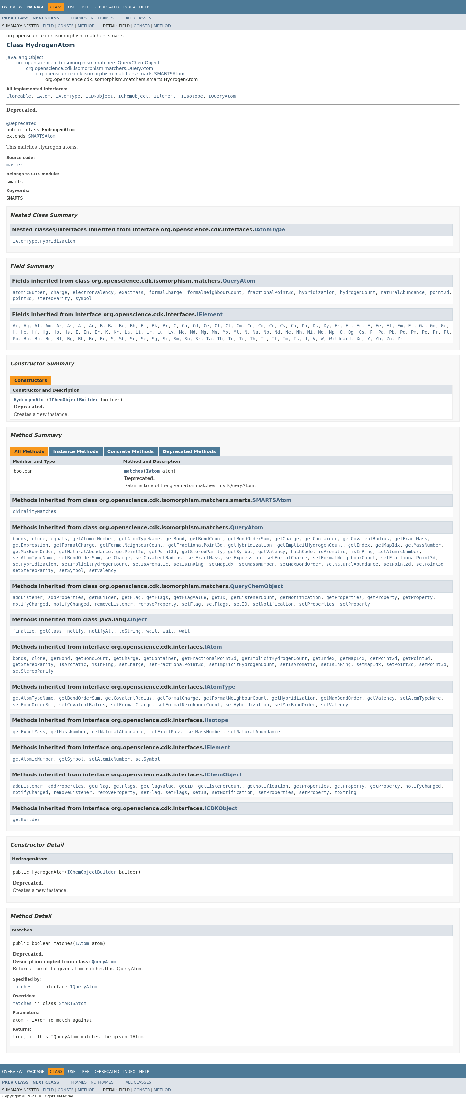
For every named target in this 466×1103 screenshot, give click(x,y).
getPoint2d (129, 551)
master (14, 164)
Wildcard (340, 338)
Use (72, 7)
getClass (50, 631)
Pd (402, 332)
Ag (26, 325)
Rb (37, 338)
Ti (263, 338)
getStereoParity (202, 551)
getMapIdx (387, 545)
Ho (56, 332)
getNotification (300, 597)
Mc (181, 332)
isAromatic (331, 551)
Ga (422, 325)
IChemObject (133, 96)
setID (240, 604)
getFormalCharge (73, 545)
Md (192, 332)
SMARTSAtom (41, 136)
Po (424, 332)
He (23, 332)
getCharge (286, 538)
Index (129, 7)
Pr (435, 332)
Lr (149, 332)
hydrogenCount (358, 292)
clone (38, 538)
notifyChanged (30, 604)
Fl (389, 325)
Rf (59, 338)
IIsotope (192, 96)
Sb (122, 338)
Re (48, 338)
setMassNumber (257, 564)
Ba (111, 325)
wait (151, 631)
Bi (143, 325)
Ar (59, 325)
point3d (22, 298)
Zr (400, 338)
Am (48, 325)
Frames (79, 18)
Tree (85, 7)
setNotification (273, 604)
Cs (282, 325)
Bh (132, 325)
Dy (326, 325)
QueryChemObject (256, 586)
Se (143, 338)
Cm (239, 325)
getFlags (157, 597)
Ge (443, 325)
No (321, 332)
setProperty (355, 604)
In (86, 332)
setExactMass (203, 557)
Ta (209, 338)
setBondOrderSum (79, 557)
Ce (206, 325)
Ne (288, 332)
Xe (359, 338)
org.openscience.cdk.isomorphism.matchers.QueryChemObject (88, 62)
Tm (285, 338)
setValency (102, 570)
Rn (91, 338)
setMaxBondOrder (300, 564)
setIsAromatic (150, 564)
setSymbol (71, 570)
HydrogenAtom (30, 399)
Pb (391, 332)
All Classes (138, 18)
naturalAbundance (403, 292)
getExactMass (410, 538)
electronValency (92, 292)
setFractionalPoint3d (408, 557)
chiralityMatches (34, 511)
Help (144, 7)
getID (218, 597)
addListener (28, 597)
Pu (15, 338)
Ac (15, 325)
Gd (433, 325)
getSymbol (240, 551)
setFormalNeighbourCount (344, 557)
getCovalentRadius (366, 538)
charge (59, 292)
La (127, 332)
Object (137, 620)
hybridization (317, 292)
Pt (446, 332)
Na (255, 332)
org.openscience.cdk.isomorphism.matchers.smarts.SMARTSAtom (110, 73)
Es (348, 325)
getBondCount (206, 538)
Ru (102, 338)
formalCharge (165, 292)
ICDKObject (99, 96)
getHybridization (250, 545)
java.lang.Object (24, 57)
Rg (70, 338)
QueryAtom (238, 281)
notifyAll (101, 631)
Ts (296, 338)
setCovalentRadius (158, 557)
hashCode (302, 551)
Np (332, 332)
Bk (154, 325)
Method (86, 26)
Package (35, 7)
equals (59, 538)
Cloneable (18, 96)
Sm (176, 338)
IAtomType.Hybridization (44, 241)
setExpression (243, 557)
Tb (220, 338)
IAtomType (68, 96)
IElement (164, 96)
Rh (80, 338)
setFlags (217, 604)
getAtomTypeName (139, 538)
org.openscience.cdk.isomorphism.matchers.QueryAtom (89, 68)
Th (252, 338)
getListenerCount (252, 597)
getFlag (131, 597)
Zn (389, 338)
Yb (378, 338)
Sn (187, 338)
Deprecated (106, 7)
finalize (23, 631)
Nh (299, 332)
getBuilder (102, 597)
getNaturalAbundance (85, 551)
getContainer (321, 538)
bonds (19, 538)
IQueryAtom (222, 96)
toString (130, 631)
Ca (184, 325)
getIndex (359, 545)
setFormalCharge (286, 557)
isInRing (361, 551)
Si (165, 338)
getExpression (30, 545)
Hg (45, 332)
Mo (225, 332)
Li (138, 332)
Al (37, 325)
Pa (381, 332)
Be (122, 325)
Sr (198, 338)
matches (133, 471)
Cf (217, 325)
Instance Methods (75, 451)
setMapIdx (221, 564)
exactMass (131, 292)
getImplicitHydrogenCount (310, 545)
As (70, 325)
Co (261, 325)
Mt (236, 332)
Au (91, 325)
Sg (154, 338)
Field (48, 26)
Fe (378, 325)
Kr (116, 332)
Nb (266, 332)
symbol (83, 298)
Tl (274, 338)
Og (351, 332)
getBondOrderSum (248, 538)
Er (337, 325)
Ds (315, 325)
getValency (271, 551)
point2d (439, 292)
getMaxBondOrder (33, 551)
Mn (214, 332)
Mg (203, 332)
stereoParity (53, 298)
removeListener (113, 604)
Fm (400, 325)
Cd (195, 325)
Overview (12, 7)
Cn (250, 325)
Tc (231, 338)
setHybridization (34, 564)
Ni (310, 332)
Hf (34, 332)
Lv (171, 332)
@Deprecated (21, 123)
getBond (174, 538)
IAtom (43, 96)
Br (165, 325)
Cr (271, 325)
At (80, 325)
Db (304, 325)
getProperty (382, 597)
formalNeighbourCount (214, 292)
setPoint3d (430, 564)
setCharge (117, 557)
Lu (160, 332)
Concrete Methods (130, 451)
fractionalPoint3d (270, 292)
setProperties (317, 604)
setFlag (191, 604)
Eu (359, 325)
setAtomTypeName (33, 557)
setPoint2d (397, 564)
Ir (97, 332)
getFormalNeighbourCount (131, 545)
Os (362, 332)
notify (75, 631)
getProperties (344, 597)
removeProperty (157, 604)
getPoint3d (162, 551)
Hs (67, 332)
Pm (413, 332)
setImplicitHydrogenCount (94, 564)
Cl (228, 325)
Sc (132, 338)
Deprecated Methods (189, 451)
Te (242, 338)
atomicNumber (29, 292)
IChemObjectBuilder (73, 399)
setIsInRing (188, 564)
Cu (293, 325)
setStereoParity (33, 570)
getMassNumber (423, 545)
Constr (66, 26)
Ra (26, 338)
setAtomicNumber (398, 551)
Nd (277, 332)
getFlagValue (189, 597)
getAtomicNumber (92, 538)
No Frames (102, 18)
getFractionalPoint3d (195, 545)
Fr (411, 325)
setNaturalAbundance (352, 564)
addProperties (66, 597)
